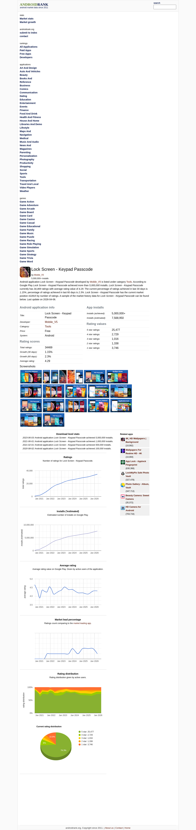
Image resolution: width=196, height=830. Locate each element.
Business (25, 85)
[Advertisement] (104, 5)
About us (109, 828)
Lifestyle (24, 127)
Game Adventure (29, 205)
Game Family (27, 229)
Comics (24, 89)
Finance (24, 110)
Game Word (26, 261)
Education (25, 99)
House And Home (29, 120)
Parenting (25, 152)
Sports (23, 173)
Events (24, 106)
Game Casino (27, 219)
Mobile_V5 (39, 275)
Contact (119, 828)
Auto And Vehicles (30, 71)
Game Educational (30, 226)
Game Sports (27, 251)
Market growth (28, 22)
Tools (129, 281)
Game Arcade (27, 208)
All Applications (28, 46)
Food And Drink (28, 113)
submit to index (28, 32)
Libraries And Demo (31, 124)
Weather (24, 191)
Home (127, 828)
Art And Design (28, 68)
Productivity (26, 163)
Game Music (27, 233)
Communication (29, 92)
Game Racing (27, 240)
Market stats (27, 18)
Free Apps (25, 53)
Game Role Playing (30, 244)
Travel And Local (29, 184)
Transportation (28, 180)
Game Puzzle (27, 237)
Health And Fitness (30, 117)
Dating (23, 96)
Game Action (27, 201)
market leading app (82, 623)
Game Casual (27, 222)
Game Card (26, 215)
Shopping (25, 166)
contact (24, 36)
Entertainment (28, 103)
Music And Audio (29, 141)
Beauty (24, 75)
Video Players (27, 187)
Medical (24, 138)
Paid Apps (25, 50)
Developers (26, 57)
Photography (27, 159)
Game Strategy (28, 254)
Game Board (27, 212)
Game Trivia (26, 258)
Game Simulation (29, 247)
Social (23, 170)
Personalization (28, 156)
